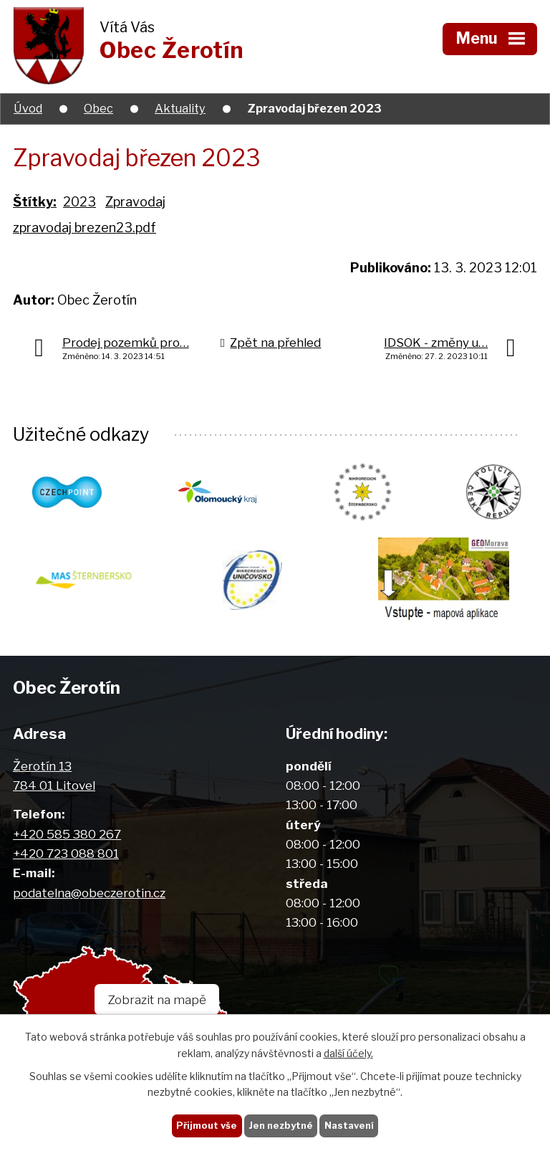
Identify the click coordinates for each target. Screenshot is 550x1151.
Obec (98, 108)
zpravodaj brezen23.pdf (84, 227)
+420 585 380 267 (67, 833)
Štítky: (35, 201)
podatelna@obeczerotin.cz (89, 892)
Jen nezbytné (280, 1124)
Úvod (28, 108)
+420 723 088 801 (66, 853)
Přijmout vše (203, 1124)
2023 (79, 201)
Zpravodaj (135, 201)
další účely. (348, 1052)
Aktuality (180, 108)
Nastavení (352, 1124)
